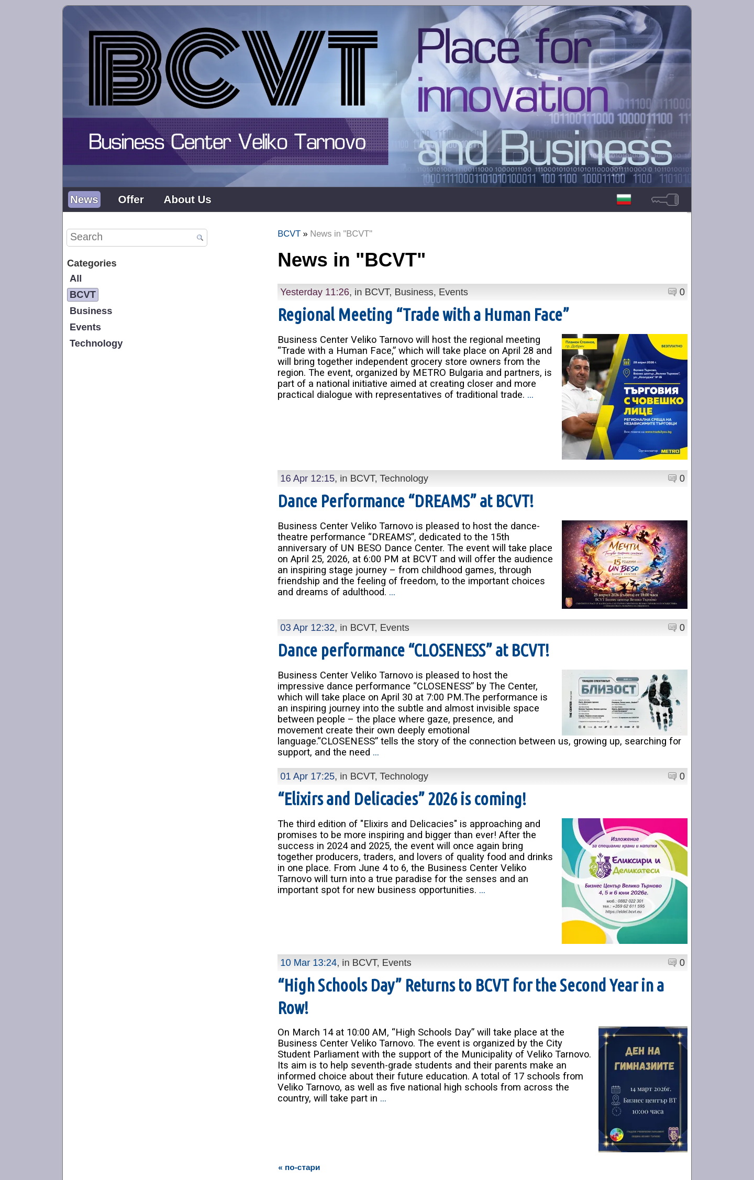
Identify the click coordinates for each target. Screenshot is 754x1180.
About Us (188, 199)
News (84, 199)
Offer (131, 199)
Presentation (312, 1164)
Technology (96, 343)
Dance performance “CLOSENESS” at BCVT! (413, 639)
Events (85, 326)
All (76, 278)
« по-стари (299, 1097)
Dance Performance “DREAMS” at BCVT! (406, 500)
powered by (671, 1164)
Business (91, 310)
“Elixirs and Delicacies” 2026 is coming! (402, 788)
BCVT (83, 294)
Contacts (357, 1164)
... (530, 394)
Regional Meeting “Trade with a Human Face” (423, 314)
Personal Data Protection (423, 1164)
